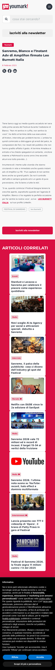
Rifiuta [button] (15, 657)
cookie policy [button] (45, 598)
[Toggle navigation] (49, 7)
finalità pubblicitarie (11, 618)
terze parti (47, 601)
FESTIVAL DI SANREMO (14, 209)
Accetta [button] (40, 657)
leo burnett (36, 209)
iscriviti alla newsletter (28, 33)
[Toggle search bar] (6, 19)
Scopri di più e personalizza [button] (27, 664)
